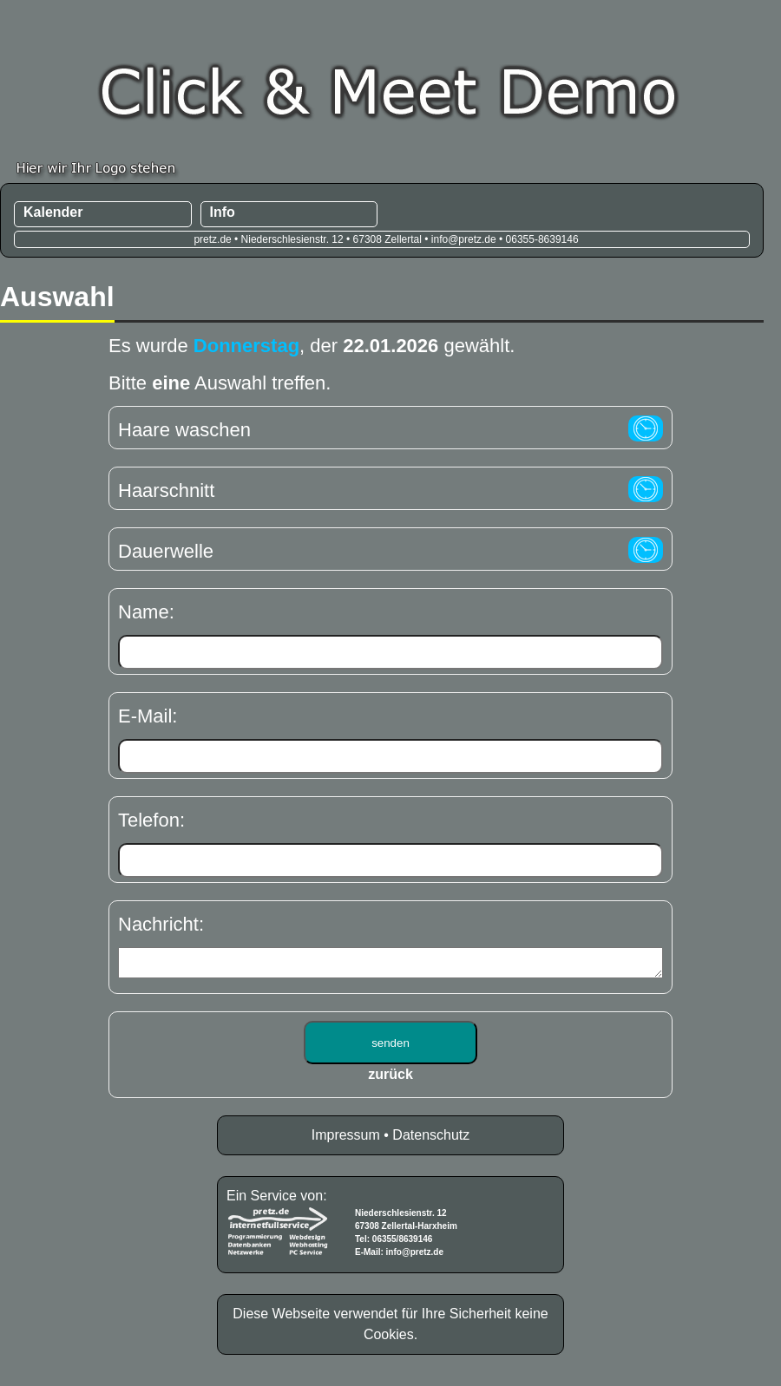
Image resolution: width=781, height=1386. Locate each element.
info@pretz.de (414, 1257)
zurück (390, 1079)
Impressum (346, 1140)
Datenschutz (430, 1140)
